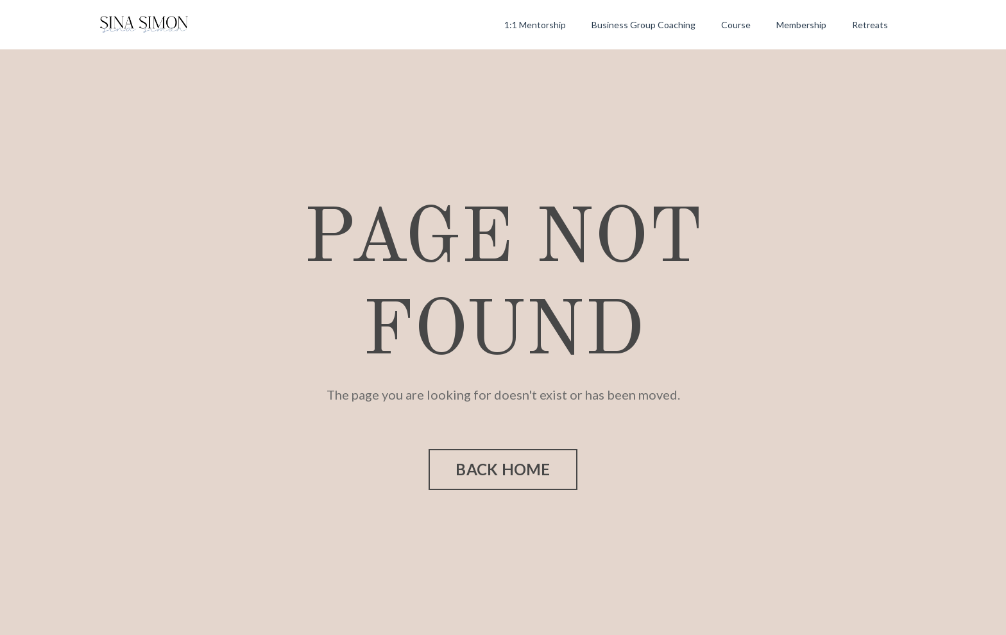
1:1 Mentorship (535, 24)
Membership (801, 24)
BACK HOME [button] (503, 469)
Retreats (870, 24)
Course (736, 24)
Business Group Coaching (643, 24)
